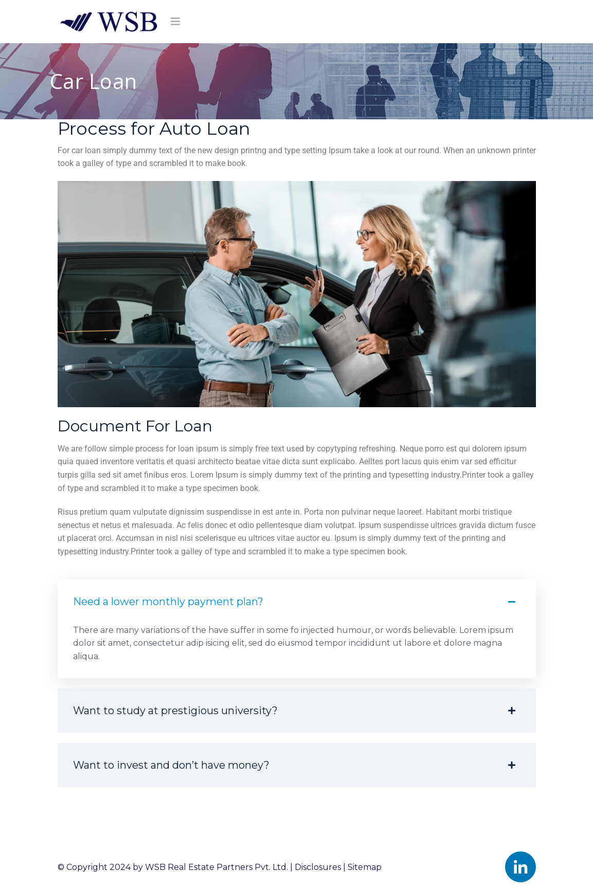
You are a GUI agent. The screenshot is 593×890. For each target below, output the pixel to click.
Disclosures (318, 867)
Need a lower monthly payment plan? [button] (294, 601)
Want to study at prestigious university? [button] (294, 710)
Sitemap (365, 867)
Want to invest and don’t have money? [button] (294, 765)
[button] (297, 651)
